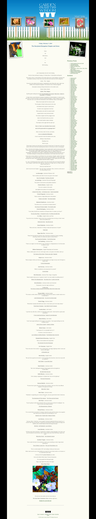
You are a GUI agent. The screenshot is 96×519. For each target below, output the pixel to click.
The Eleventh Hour (74, 64)
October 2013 (73, 109)
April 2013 (72, 103)
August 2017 (73, 150)
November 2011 (73, 86)
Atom (71, 172)
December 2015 (73, 132)
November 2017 (73, 152)
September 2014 (73, 120)
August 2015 (73, 129)
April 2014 (72, 115)
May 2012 (72, 92)
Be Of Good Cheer (74, 73)
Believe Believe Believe (75, 70)
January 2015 (73, 124)
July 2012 (72, 94)
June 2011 (72, 81)
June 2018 (72, 158)
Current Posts (73, 169)
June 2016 (72, 138)
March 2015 (72, 126)
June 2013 (72, 105)
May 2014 (72, 116)
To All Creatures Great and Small (77, 63)
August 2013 (73, 107)
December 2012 (73, 99)
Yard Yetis (57, 514)
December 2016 (73, 144)
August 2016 (73, 140)
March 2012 (72, 90)
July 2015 (72, 128)
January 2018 (73, 154)
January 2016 (73, 133)
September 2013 (73, 108)
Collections (47, 514)
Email (48, 515)
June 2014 (72, 117)
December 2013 (73, 111)
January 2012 (73, 88)
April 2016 (72, 136)
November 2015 (73, 131)
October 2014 (73, 121)
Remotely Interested (74, 65)
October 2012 (73, 97)
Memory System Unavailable (76, 71)
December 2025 (73, 168)
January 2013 (73, 100)
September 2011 (73, 84)
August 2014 (73, 119)
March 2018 (72, 156)
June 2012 (72, 93)
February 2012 (73, 89)
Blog (50, 514)
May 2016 (72, 137)
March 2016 (72, 135)
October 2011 (73, 85)
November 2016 (73, 143)
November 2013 (73, 110)
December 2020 (73, 162)
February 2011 (73, 78)
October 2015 (73, 130)
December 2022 (73, 165)
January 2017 (73, 145)
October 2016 (73, 142)
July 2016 (72, 139)
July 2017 (72, 149)
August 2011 (73, 83)
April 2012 (72, 91)
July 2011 (72, 82)
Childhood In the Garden (75, 72)
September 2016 (73, 141)
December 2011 (73, 87)
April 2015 (72, 127)
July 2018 (72, 159)
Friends (53, 514)
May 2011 (72, 80)
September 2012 (73, 96)
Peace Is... (72, 67)
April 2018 (72, 157)
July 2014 (72, 118)
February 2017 (73, 146)
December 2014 (73, 123)
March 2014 (72, 114)
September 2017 (73, 151)
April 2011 (72, 79)
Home (38, 514)
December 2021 (73, 163)
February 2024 (73, 166)
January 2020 (73, 161)
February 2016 (73, 134)
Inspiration (42, 514)
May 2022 (72, 164)
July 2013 (72, 106)
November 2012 (73, 98)
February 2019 (73, 160)
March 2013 (72, 102)
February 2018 (73, 155)
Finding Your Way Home (75, 66)
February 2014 (73, 113)
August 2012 (73, 95)
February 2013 (73, 101)
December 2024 (73, 167)
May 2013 (72, 104)
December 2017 (73, 153)
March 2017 (72, 147)
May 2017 (72, 148)
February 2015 (73, 125)
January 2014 (73, 112)
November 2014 (73, 122)
